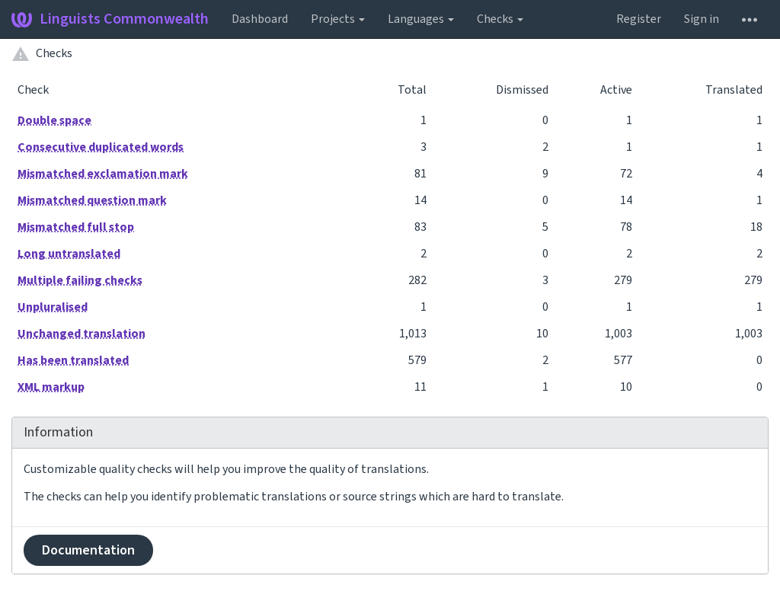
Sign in (701, 19)
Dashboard (260, 19)
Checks (500, 19)
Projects (338, 19)
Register (638, 19)
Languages (421, 19)
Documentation (88, 550)
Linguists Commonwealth (110, 19)
